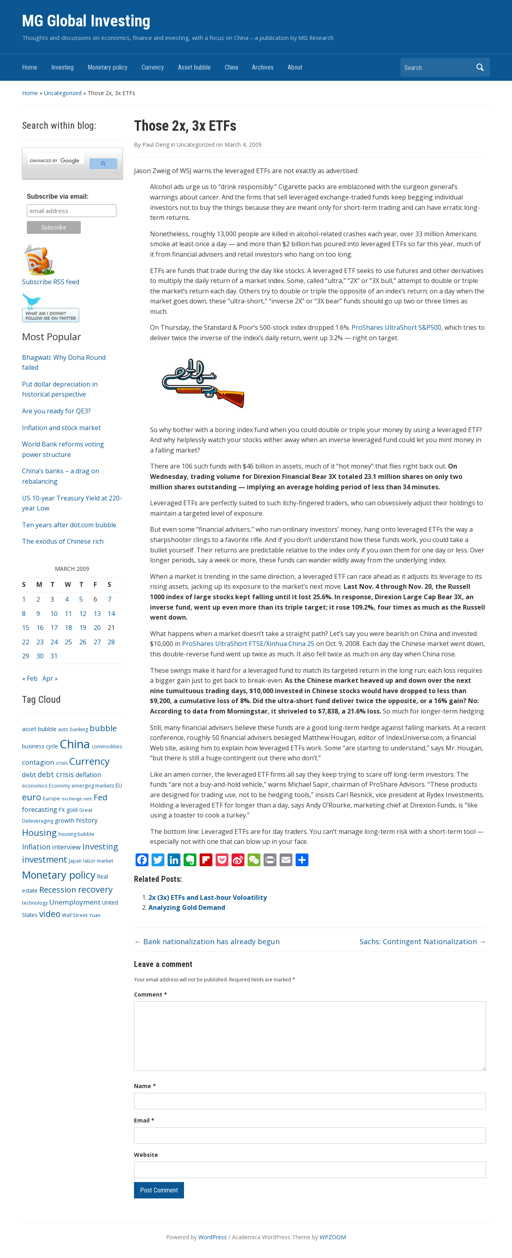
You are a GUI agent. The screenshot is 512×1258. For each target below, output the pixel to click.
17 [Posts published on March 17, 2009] (54, 627)
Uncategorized (63, 93)
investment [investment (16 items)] (44, 859)
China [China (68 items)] (75, 744)
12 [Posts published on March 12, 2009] (82, 613)
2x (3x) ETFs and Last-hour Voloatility (207, 897)
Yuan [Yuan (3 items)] (94, 915)
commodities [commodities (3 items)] (107, 746)
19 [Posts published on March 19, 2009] (82, 627)
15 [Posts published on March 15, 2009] (25, 627)
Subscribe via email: (58, 196)
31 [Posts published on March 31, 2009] (54, 656)
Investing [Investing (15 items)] (100, 846)
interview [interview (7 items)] (66, 846)
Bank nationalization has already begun (207, 941)
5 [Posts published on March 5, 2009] (81, 599)
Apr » (50, 678)
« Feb (30, 678)
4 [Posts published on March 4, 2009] (66, 599)
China (231, 67)
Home (29, 67)
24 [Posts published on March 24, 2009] (54, 642)
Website (146, 1154)
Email (144, 1120)
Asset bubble (194, 67)
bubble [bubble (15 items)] (103, 728)
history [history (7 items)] (87, 820)
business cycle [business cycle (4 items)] (40, 746)
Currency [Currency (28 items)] (89, 761)
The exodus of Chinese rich (63, 541)
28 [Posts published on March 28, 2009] (111, 642)
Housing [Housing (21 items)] (39, 832)
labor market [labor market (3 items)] (98, 860)
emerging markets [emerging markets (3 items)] (93, 785)
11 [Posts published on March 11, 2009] (68, 613)
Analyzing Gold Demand (186, 907)
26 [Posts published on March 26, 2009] (82, 642)
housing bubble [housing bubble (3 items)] (76, 834)
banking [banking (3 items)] (79, 729)
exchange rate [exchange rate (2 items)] (77, 798)
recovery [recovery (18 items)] (95, 889)
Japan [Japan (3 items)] (75, 860)
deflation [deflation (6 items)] (88, 774)
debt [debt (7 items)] (29, 774)
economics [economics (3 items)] (34, 785)
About (295, 67)
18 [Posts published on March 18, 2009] (68, 627)
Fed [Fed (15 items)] (100, 797)
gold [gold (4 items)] (72, 809)
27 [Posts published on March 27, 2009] (97, 642)
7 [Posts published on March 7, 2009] (109, 599)
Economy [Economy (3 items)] (59, 785)
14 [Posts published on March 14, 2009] (111, 613)
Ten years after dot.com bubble (69, 524)
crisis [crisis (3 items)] (62, 763)
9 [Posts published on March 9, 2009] (38, 613)
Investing (62, 67)
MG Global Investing (86, 21)
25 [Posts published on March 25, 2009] (68, 642)
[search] (55, 160)
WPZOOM (333, 1237)
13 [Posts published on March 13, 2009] (97, 613)
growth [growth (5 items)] (64, 820)
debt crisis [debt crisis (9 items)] (56, 774)
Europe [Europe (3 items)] (51, 798)
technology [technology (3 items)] (35, 902)
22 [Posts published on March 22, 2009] (25, 642)
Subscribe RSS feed (50, 281)
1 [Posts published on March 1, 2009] (24, 599)
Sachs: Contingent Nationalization (423, 941)
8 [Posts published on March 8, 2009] (24, 613)
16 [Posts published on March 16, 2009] (40, 627)
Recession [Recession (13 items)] (57, 889)
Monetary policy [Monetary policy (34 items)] (59, 874)
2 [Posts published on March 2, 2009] (38, 599)
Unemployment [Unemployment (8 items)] (74, 902)
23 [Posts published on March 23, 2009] (40, 642)
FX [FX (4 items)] (62, 809)
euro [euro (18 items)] (31, 797)
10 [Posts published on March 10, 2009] (54, 613)
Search (480, 67)
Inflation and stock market (61, 427)
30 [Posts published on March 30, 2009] (40, 656)
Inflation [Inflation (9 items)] (36, 846)
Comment (150, 994)
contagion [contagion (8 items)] (38, 762)
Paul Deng (155, 144)
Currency (153, 67)
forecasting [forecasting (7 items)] (39, 809)
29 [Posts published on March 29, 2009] (25, 656)
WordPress (212, 1237)
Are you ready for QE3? (56, 411)
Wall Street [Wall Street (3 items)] (75, 915)
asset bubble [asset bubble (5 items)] (39, 729)
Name (145, 1086)
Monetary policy (108, 67)
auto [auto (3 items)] (63, 729)
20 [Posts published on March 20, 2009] (97, 627)
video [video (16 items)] (49, 913)
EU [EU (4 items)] (119, 785)
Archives (263, 67)
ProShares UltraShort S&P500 (396, 327)
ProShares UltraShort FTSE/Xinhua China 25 (248, 643)
